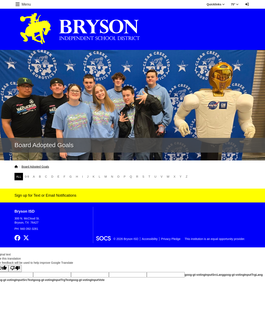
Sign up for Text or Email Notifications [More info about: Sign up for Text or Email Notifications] (45, 195)
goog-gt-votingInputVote (88, 280)
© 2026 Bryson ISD (125, 239)
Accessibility (150, 239)
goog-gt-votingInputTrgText (52, 280)
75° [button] (234, 4)
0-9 (27, 176)
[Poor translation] (15, 268)
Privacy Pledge (170, 239)
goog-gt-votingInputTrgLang (243, 274)
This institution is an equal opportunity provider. (215, 239)
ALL (18, 176)
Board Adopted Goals (35, 166)
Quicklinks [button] (216, 4)
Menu (23, 4)
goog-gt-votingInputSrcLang (204, 274)
